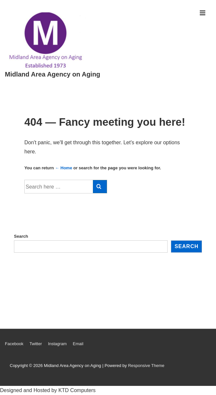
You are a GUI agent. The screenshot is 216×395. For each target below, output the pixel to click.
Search (21, 236)
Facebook (14, 343)
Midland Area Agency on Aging (52, 74)
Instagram (57, 343)
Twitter (36, 343)
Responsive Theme (146, 365)
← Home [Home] (63, 167)
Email (78, 343)
